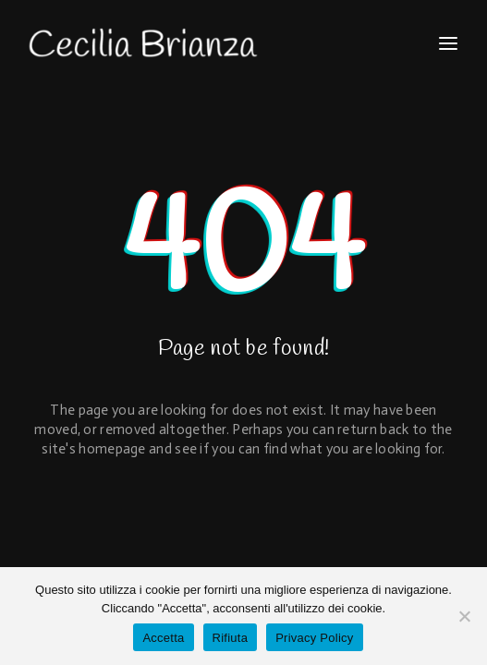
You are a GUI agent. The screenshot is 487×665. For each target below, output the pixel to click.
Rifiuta (231, 638)
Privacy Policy (314, 638)
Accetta (163, 638)
